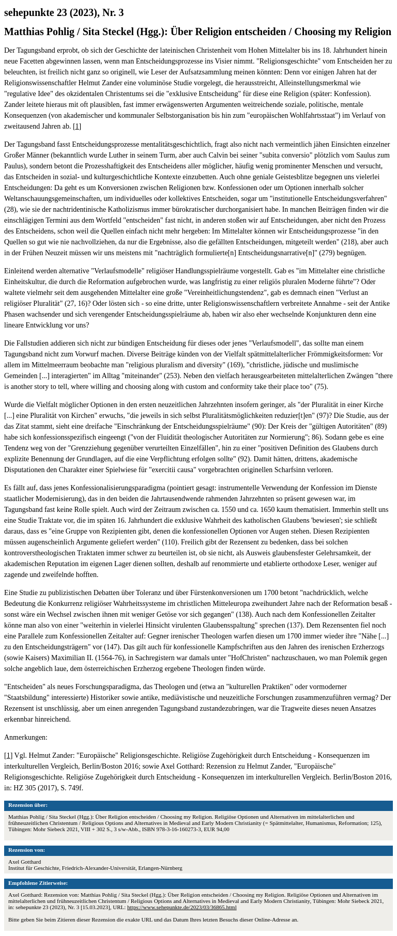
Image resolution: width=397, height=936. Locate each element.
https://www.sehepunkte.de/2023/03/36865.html (182, 907)
